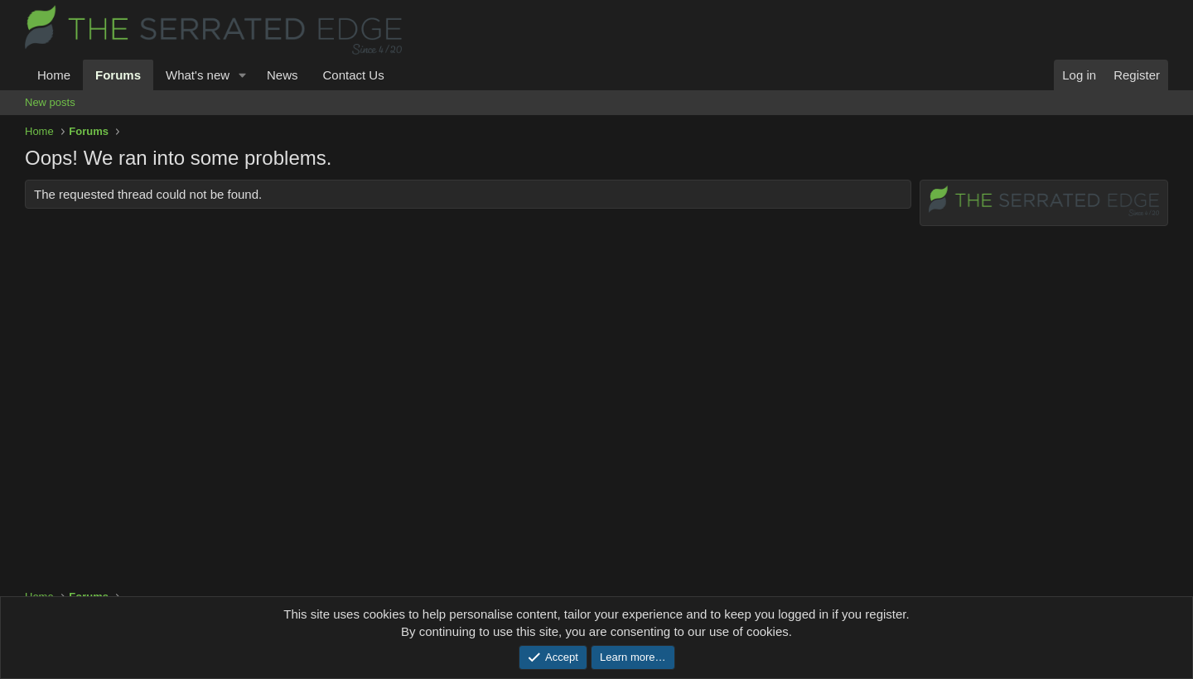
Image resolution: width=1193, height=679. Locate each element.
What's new (197, 75)
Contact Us (353, 75)
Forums (118, 75)
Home (53, 75)
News (282, 75)
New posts (50, 102)
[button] (242, 75)
